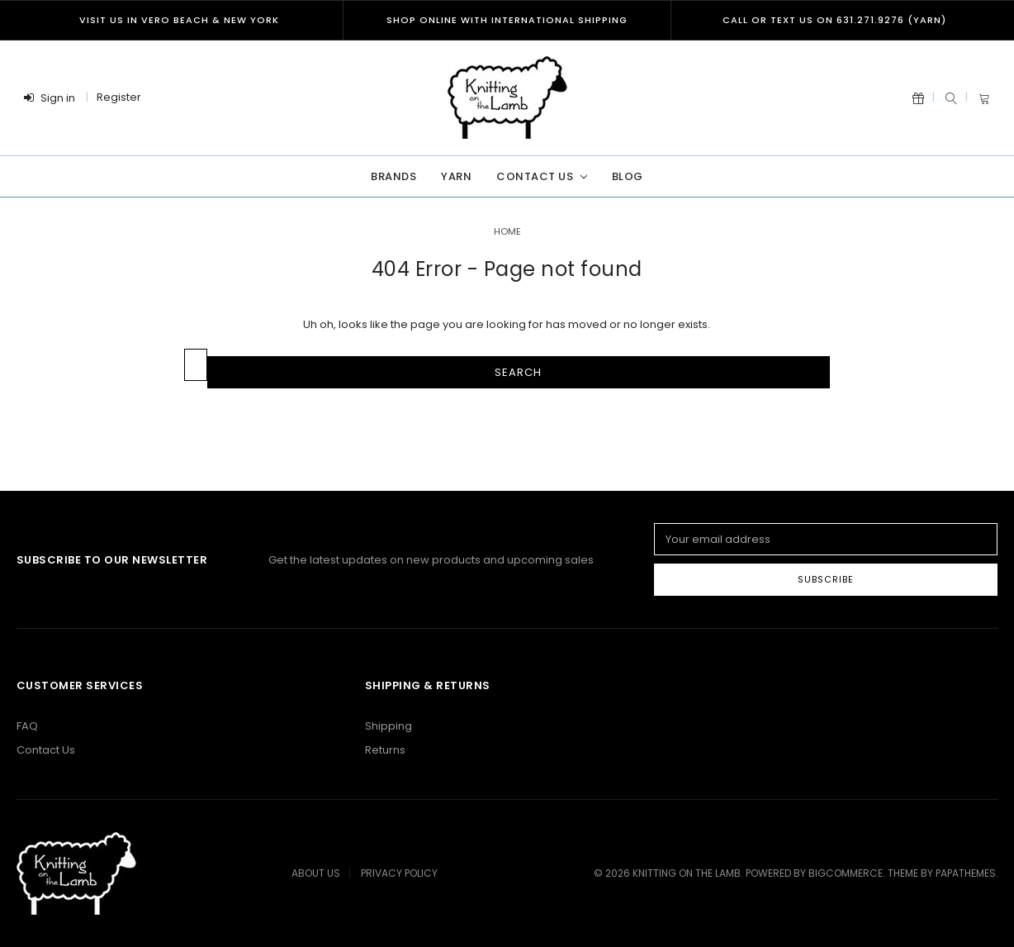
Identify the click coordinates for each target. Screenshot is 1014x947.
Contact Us (541, 176)
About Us (315, 873)
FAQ (27, 726)
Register (119, 97)
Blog (627, 176)
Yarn (456, 176)
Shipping (388, 726)
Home (507, 231)
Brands (393, 176)
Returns (385, 750)
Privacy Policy (399, 873)
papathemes (966, 873)
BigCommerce (845, 873)
